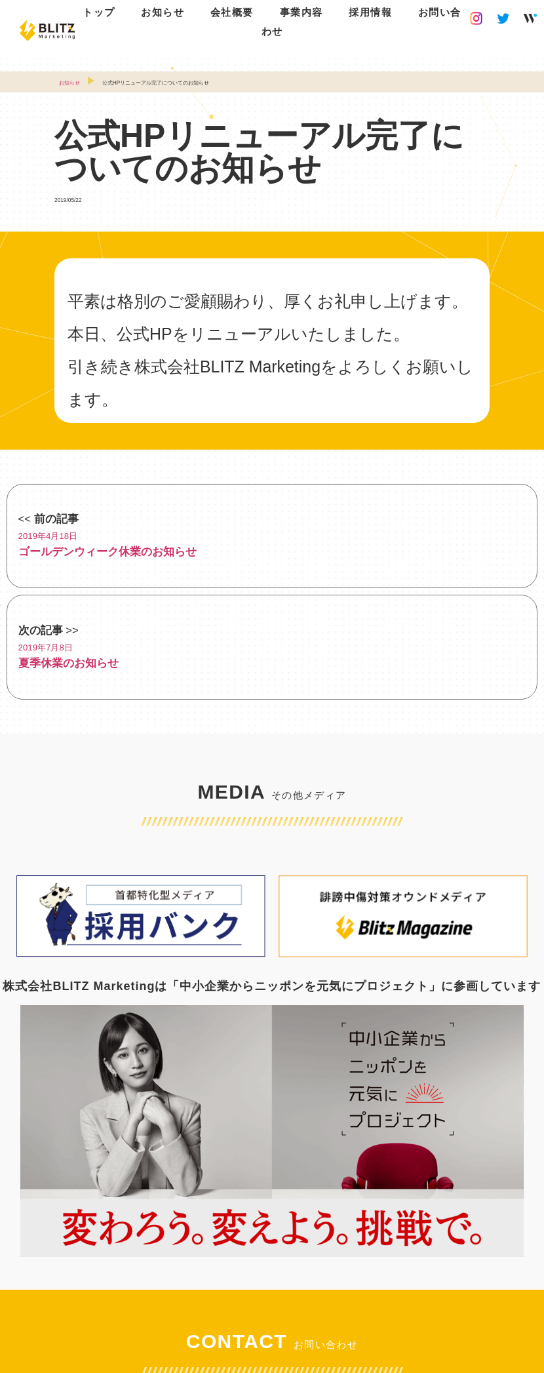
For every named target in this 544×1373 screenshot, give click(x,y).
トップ (99, 12)
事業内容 (301, 12)
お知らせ (162, 12)
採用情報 (370, 12)
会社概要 (232, 12)
